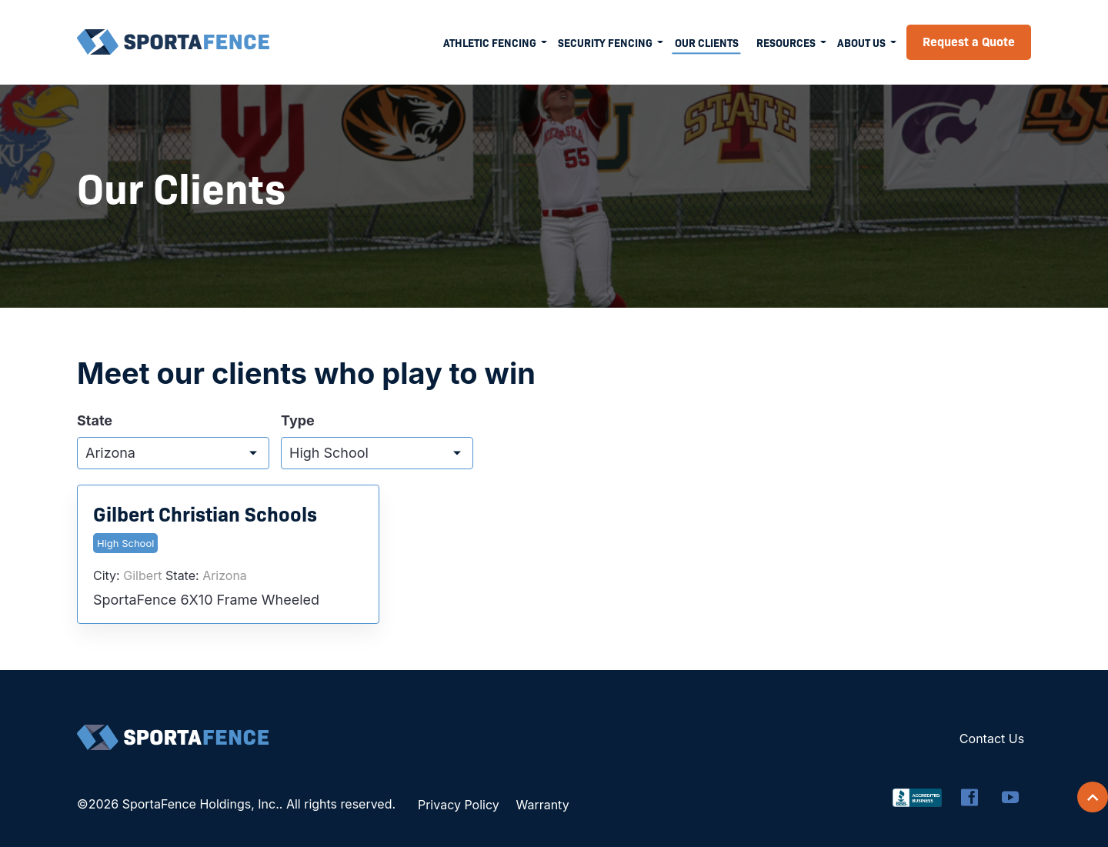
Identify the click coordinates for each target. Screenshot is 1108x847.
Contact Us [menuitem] (991, 738)
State (94, 421)
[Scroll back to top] (1092, 797)
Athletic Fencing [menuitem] (489, 42)
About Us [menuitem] (861, 42)
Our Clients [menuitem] (707, 42)
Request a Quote (969, 40)
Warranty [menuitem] (542, 804)
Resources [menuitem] (786, 42)
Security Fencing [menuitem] (605, 42)
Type (298, 421)
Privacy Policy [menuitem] (458, 804)
